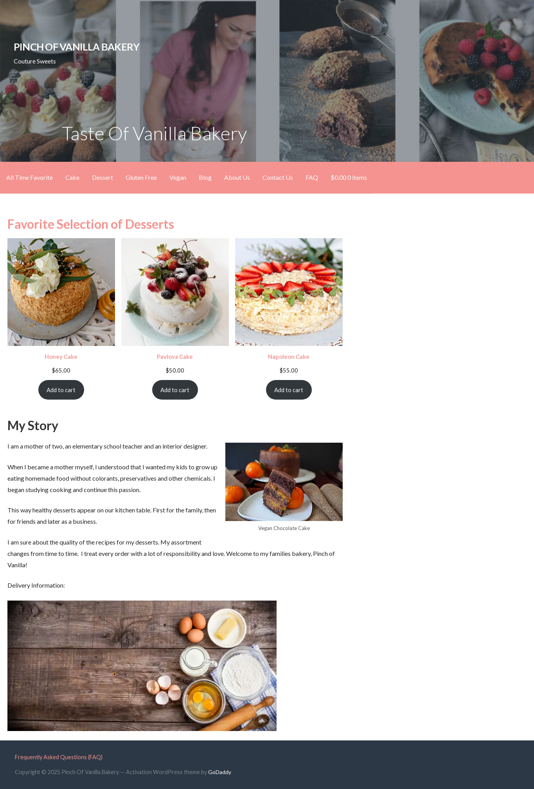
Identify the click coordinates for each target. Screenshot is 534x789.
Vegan (177, 177)
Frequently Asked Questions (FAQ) (58, 757)
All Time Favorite (29, 177)
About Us (237, 177)
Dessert (102, 177)
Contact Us (278, 177)
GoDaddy (219, 772)
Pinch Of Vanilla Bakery (76, 46)
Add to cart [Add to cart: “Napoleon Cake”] (288, 389)
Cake (72, 177)
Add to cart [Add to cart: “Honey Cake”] (61, 389)
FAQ (312, 177)
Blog (205, 177)
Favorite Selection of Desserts (90, 224)
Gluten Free (141, 177)
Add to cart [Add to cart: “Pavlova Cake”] (174, 389)
